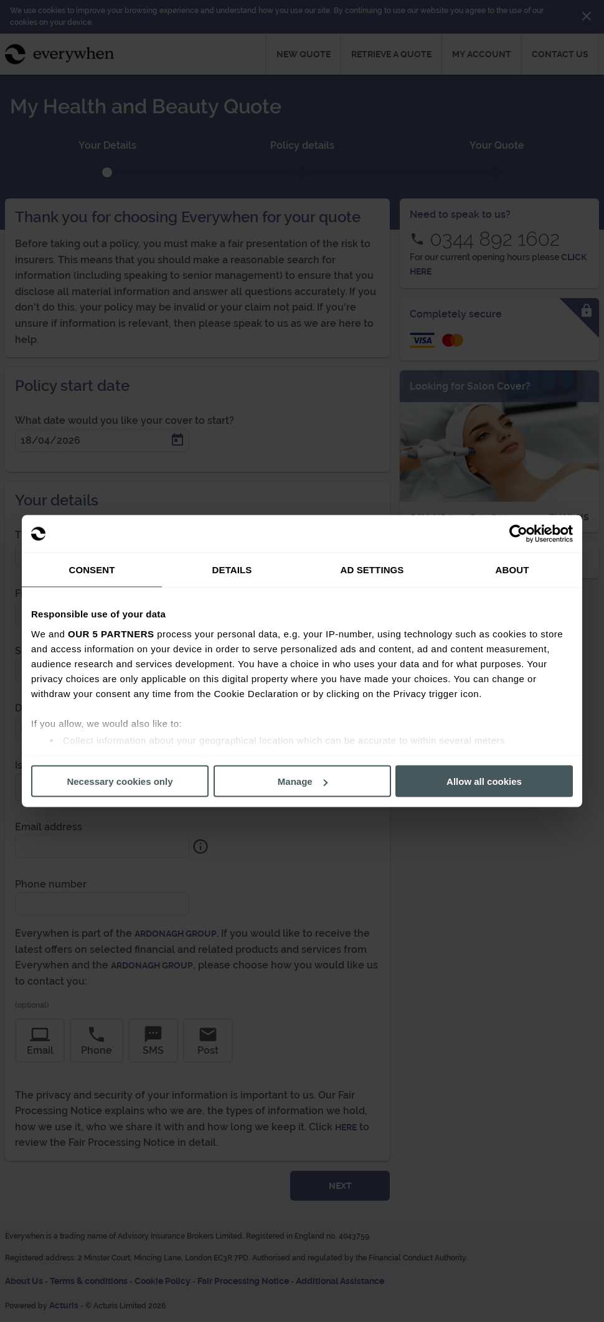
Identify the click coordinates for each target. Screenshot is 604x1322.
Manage (303, 781)
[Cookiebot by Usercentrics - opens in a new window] (518, 534)
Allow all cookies (484, 781)
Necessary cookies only (119, 781)
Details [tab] (232, 570)
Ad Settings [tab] (372, 570)
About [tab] (512, 570)
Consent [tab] (91, 570)
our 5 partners (111, 633)
